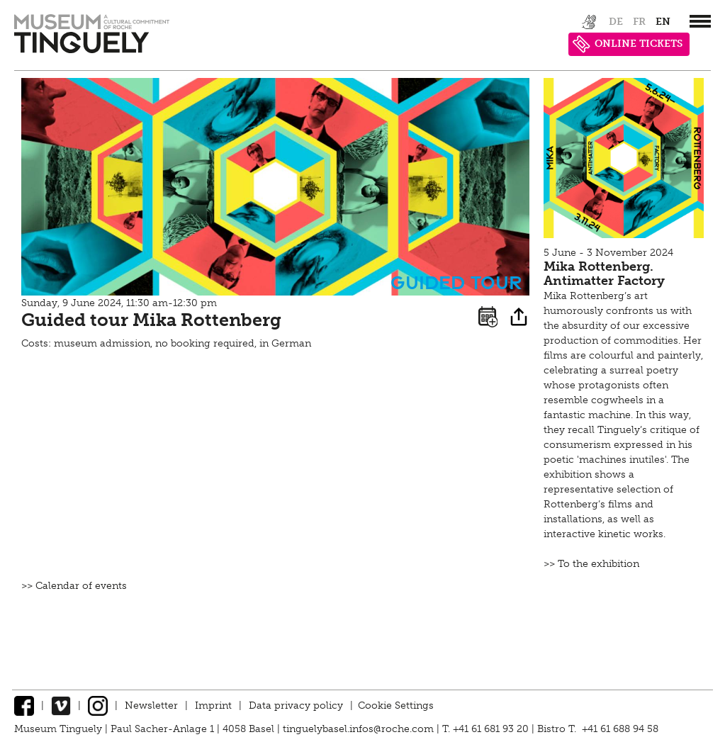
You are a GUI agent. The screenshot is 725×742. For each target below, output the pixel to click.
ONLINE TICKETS (627, 44)
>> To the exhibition (591, 564)
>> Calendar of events (74, 586)
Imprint (213, 705)
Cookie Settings (396, 705)
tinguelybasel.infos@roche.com (360, 729)
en (663, 22)
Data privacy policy (296, 705)
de (616, 22)
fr (639, 22)
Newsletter (151, 705)
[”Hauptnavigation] (700, 21)
